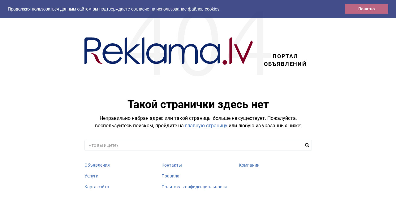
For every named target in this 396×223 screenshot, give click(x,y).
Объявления (97, 165)
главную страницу (206, 126)
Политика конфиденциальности (194, 186)
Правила (170, 175)
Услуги (91, 175)
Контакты (171, 165)
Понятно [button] (366, 9)
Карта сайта (96, 186)
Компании (249, 165)
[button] (223, 10)
